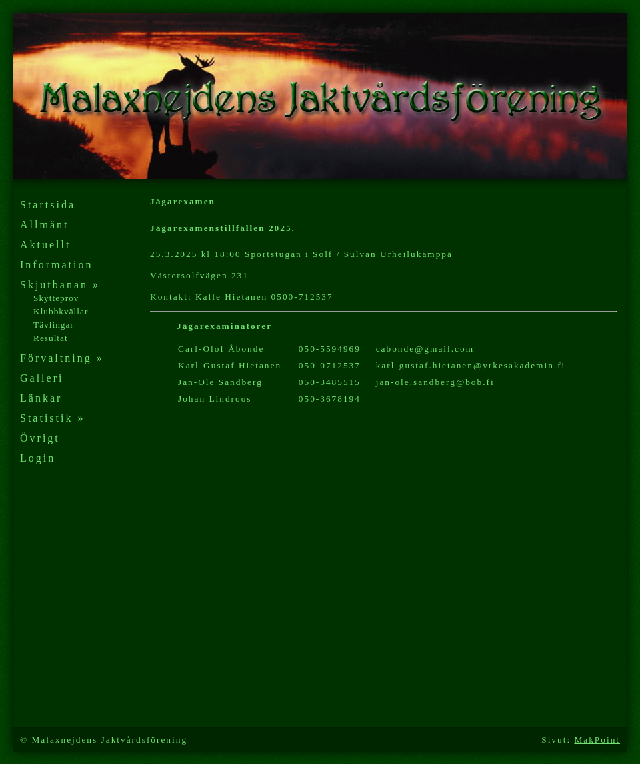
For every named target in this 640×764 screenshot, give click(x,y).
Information (56, 264)
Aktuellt (45, 244)
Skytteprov (56, 298)
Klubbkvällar (60, 311)
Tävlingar (53, 325)
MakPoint (597, 740)
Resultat (50, 338)
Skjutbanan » (60, 284)
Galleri (41, 378)
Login (37, 458)
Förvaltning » (62, 358)
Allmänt (44, 224)
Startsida (47, 204)
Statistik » (52, 418)
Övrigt (40, 438)
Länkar (41, 398)
